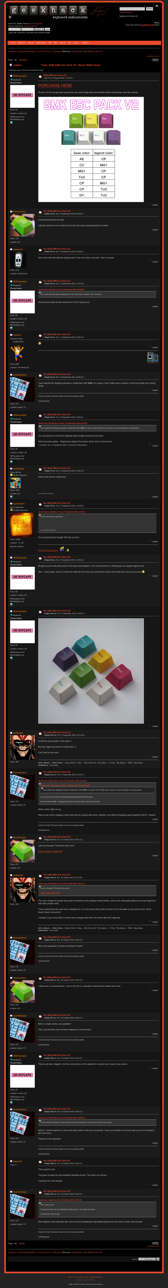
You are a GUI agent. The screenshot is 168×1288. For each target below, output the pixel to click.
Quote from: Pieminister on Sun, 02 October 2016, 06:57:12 (61, 884)
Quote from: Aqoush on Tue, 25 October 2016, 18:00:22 (60, 1200)
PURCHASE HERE (55, 85)
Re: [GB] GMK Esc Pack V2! (56, 211)
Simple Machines (96, 1277)
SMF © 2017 (84, 1277)
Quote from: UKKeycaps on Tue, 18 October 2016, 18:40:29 (61, 1118)
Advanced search (126, 12)
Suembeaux (20, 374)
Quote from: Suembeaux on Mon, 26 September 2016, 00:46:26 (63, 423)
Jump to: (135, 1259)
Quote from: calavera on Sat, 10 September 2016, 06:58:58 (61, 290)
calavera (18, 249)
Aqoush (17, 1161)
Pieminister (19, 211)
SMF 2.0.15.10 (73, 1277)
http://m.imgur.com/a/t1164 (50, 851)
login (31, 24)
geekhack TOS (147, 25)
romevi (17, 334)
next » (157, 56)
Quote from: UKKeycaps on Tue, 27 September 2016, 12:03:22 (63, 781)
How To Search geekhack (48, 550)
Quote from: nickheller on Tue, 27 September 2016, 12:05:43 (62, 512)
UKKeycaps (76, 51)
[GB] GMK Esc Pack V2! (55, 75)
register (39, 24)
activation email (29, 26)
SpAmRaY (19, 503)
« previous (150, 56)
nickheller (18, 468)
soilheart (18, 732)
